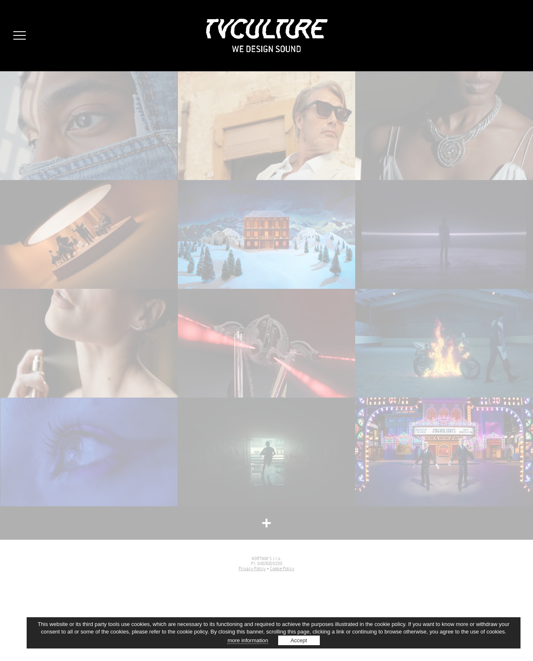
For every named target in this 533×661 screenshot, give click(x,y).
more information (247, 640)
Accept (299, 640)
